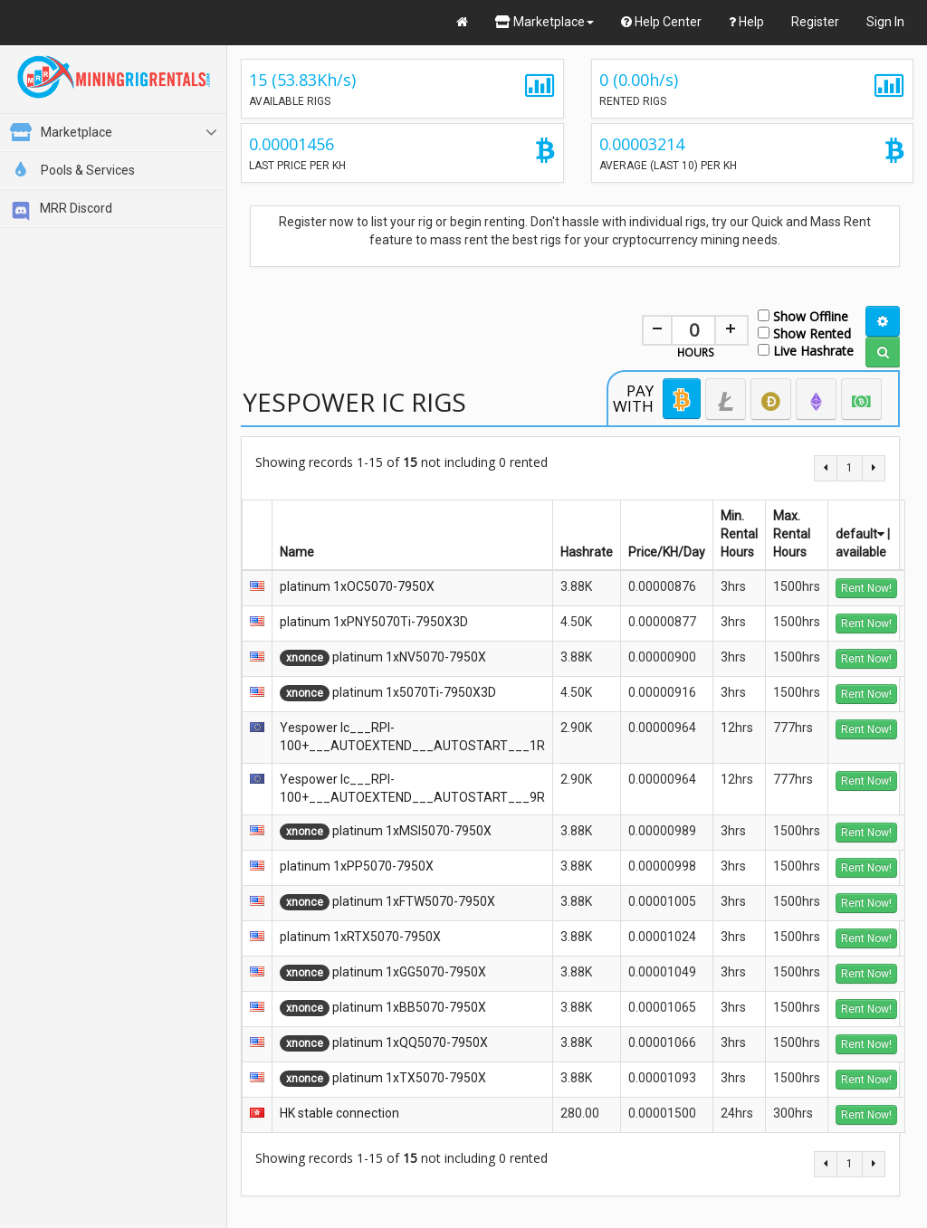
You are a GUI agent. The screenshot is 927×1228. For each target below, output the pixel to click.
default (860, 534)
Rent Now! (866, 588)
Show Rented (804, 332)
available (861, 552)
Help (746, 21)
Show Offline (803, 315)
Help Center (661, 21)
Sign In (885, 21)
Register (815, 21)
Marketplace (544, 21)
